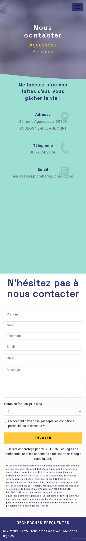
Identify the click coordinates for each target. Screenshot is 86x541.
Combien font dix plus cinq (23, 404)
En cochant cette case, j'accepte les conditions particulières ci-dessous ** (41, 423)
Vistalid (12, 531)
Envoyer (43, 438)
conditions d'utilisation (50, 454)
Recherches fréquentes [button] (43, 523)
